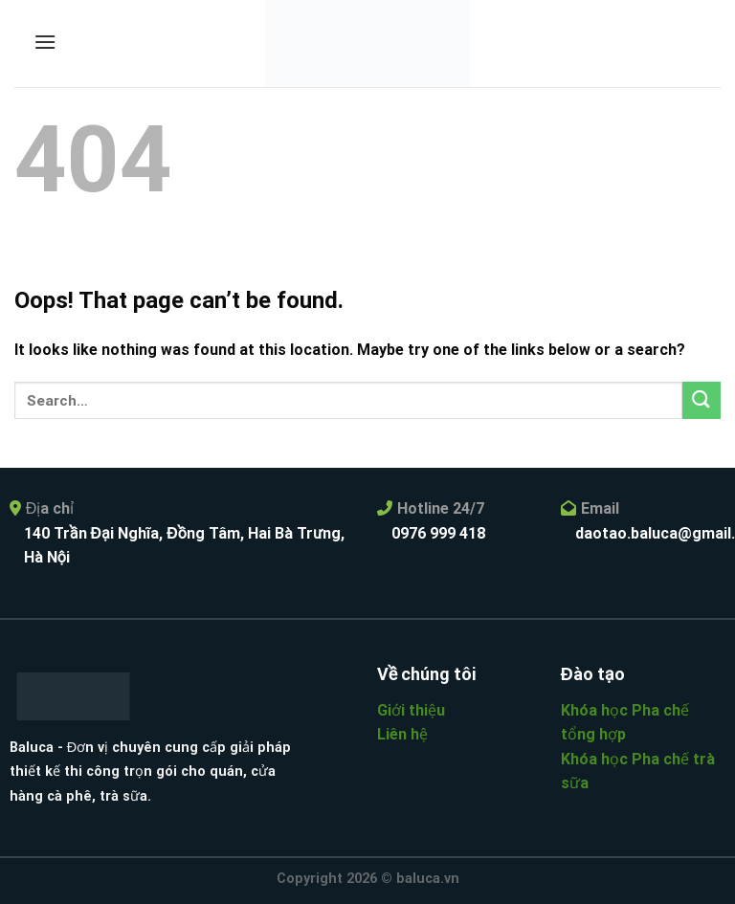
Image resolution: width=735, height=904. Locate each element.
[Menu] (45, 41)
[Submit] (701, 400)
